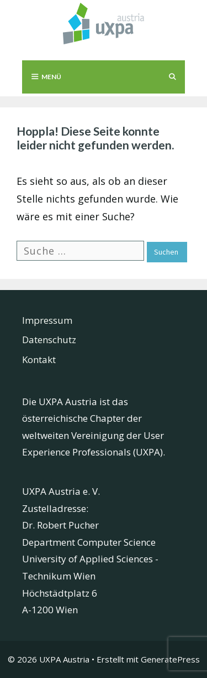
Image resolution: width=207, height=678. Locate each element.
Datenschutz (49, 339)
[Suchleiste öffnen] (172, 77)
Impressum (47, 320)
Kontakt (39, 359)
